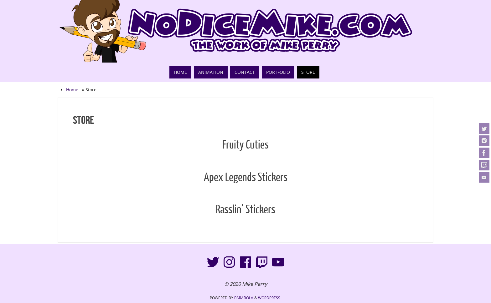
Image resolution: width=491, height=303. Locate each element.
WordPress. (269, 297)
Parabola (243, 297)
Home (72, 90)
